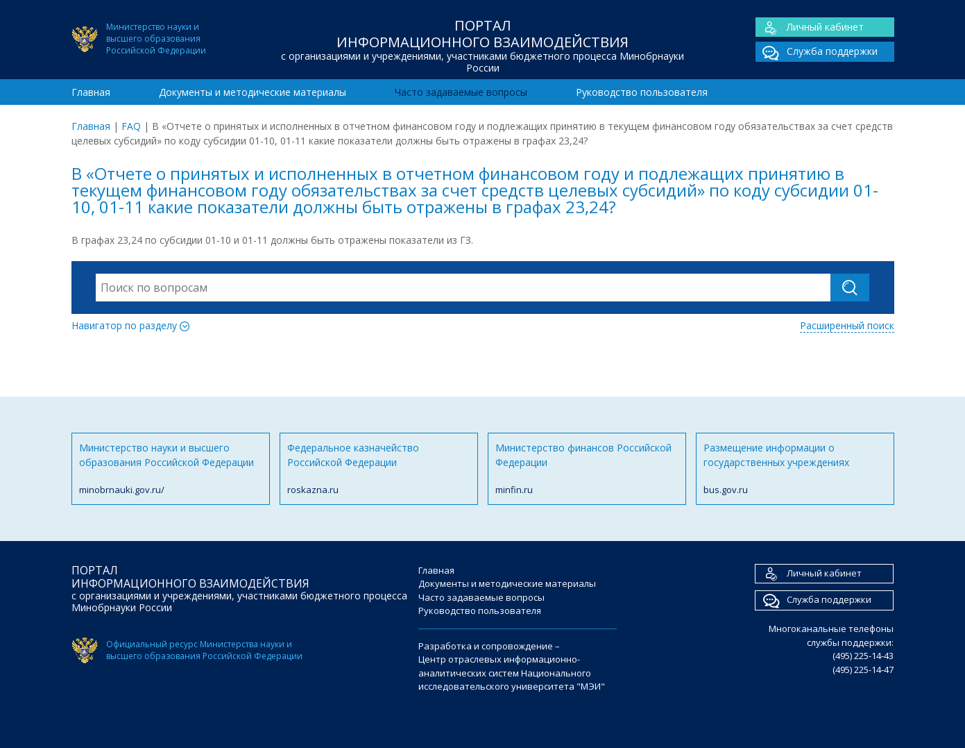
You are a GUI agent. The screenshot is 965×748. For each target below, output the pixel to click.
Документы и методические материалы (252, 92)
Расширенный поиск (847, 325)
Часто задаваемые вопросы (461, 92)
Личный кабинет (809, 27)
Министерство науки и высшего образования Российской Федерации (170, 469)
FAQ (131, 126)
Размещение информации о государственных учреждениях (795, 469)
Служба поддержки (816, 51)
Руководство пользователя (642, 92)
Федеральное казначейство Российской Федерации (378, 469)
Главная (90, 92)
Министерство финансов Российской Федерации (586, 469)
